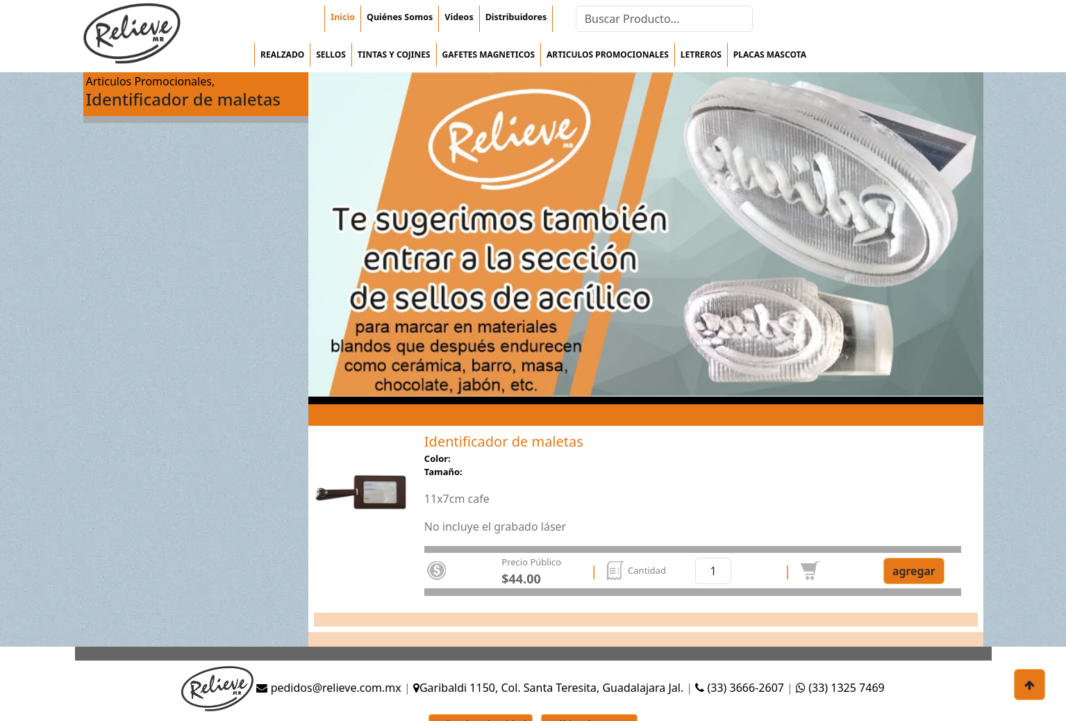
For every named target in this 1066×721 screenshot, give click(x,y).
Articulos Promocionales (608, 54)
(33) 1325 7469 (840, 687)
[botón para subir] (1029, 684)
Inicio (343, 17)
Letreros (701, 54)
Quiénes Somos (400, 17)
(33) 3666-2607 (741, 687)
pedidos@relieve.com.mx (328, 687)
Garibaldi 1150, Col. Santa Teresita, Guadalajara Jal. (548, 687)
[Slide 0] (360, 520)
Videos (458, 17)
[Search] (664, 19)
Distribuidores (516, 17)
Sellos (331, 54)
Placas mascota (769, 54)
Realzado (282, 54)
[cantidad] (713, 571)
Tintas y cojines (394, 54)
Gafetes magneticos (488, 54)
